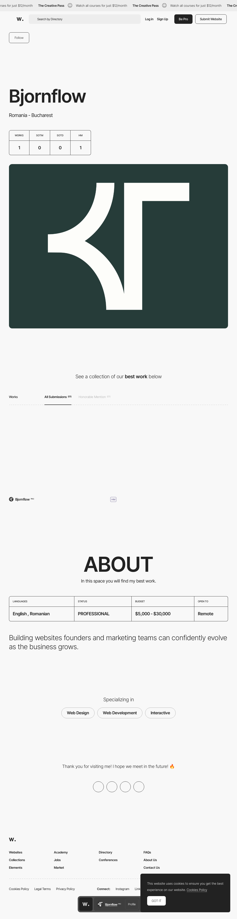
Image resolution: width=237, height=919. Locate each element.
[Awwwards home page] (86, 904)
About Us (150, 860)
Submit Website (211, 19)
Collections (17, 860)
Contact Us (152, 867)
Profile (132, 904)
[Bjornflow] (62, 452)
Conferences (108, 860)
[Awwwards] (20, 19)
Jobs (57, 860)
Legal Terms (42, 889)
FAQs (147, 852)
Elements (15, 867)
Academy (61, 852)
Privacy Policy (65, 889)
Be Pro (183, 19)
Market (59, 867)
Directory (105, 852)
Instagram (122, 889)
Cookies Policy (19, 889)
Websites (15, 852)
